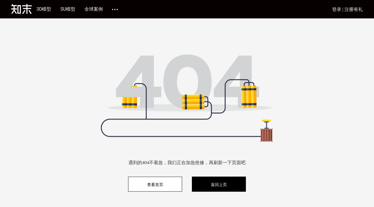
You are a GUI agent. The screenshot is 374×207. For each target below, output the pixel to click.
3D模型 (43, 9)
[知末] (21, 9)
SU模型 (68, 9)
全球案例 (93, 9)
